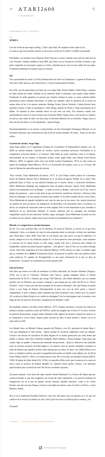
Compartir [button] (14, 421)
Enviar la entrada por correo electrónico (38, 421)
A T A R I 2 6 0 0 (36, 8)
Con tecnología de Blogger (52, 448)
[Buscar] (94, 8)
